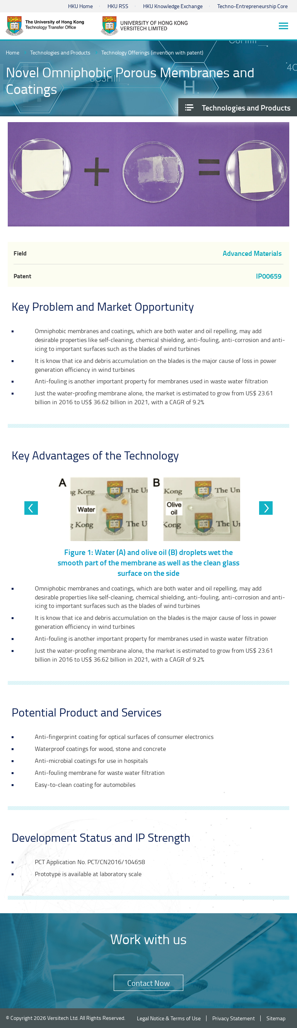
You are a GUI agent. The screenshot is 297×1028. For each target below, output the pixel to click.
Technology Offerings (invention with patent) (152, 52)
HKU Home (80, 6)
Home (12, 52)
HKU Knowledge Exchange (173, 6)
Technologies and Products (60, 52)
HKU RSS (118, 6)
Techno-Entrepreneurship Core (252, 6)
